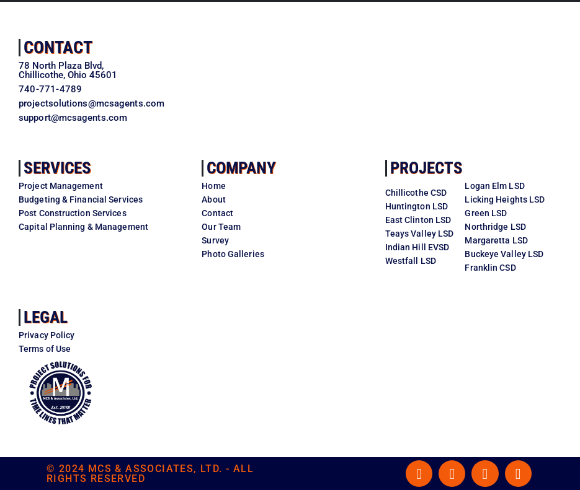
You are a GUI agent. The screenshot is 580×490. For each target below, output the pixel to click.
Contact (58, 47)
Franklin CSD (490, 268)
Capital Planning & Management (83, 227)
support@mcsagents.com (73, 117)
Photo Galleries (233, 254)
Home (213, 186)
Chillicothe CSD (416, 193)
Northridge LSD (495, 227)
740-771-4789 (50, 89)
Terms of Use (45, 349)
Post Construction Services (73, 213)
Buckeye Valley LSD (504, 254)
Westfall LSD (410, 261)
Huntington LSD (416, 206)
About (214, 199)
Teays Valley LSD (419, 233)
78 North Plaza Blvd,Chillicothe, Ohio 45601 (68, 70)
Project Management (61, 186)
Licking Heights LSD (505, 199)
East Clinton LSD (418, 220)
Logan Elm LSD (494, 186)
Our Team (221, 227)
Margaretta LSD (496, 240)
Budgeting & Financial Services (81, 199)
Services (57, 168)
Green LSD (486, 213)
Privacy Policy (46, 335)
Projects (426, 168)
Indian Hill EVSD (417, 247)
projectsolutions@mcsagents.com (91, 103)
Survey (215, 240)
